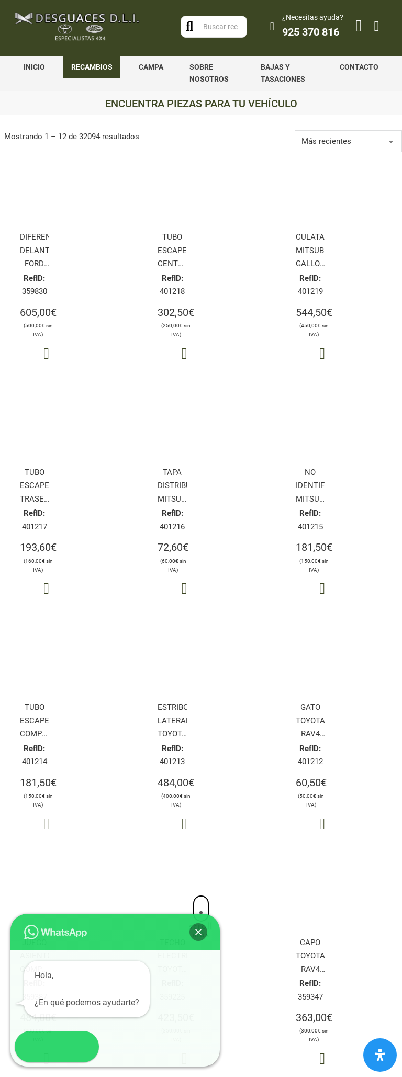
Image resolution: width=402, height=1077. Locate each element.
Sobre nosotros (209, 73)
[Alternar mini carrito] (376, 26)
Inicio (34, 67)
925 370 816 (310, 32)
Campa (151, 67)
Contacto (359, 67)
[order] (348, 141)
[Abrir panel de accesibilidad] (380, 1055)
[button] (30, 1046)
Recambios (92, 67)
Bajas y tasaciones (283, 73)
